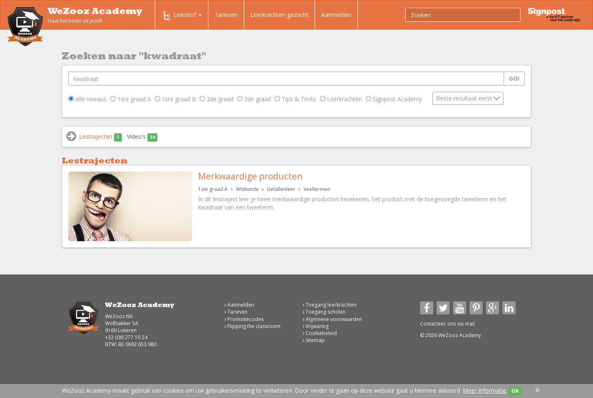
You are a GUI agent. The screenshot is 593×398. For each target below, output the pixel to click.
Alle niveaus (87, 99)
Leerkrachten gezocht (279, 15)
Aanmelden (336, 15)
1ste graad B (175, 99)
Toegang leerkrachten (330, 304)
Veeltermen (317, 189)
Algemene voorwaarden (332, 319)
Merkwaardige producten (250, 176)
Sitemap (314, 340)
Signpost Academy (394, 99)
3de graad (254, 99)
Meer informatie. (485, 390)
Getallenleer (281, 189)
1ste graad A (130, 99)
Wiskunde (247, 189)
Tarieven (226, 15)
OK (515, 390)
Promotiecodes (244, 319)
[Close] (537, 390)
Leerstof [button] (181, 16)
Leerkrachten (341, 99)
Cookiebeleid (320, 333)
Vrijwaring (316, 326)
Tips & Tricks (295, 99)
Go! (514, 78)
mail (470, 323)
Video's (142, 137)
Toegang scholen (324, 311)
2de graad (216, 99)
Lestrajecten (100, 137)
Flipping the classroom (252, 326)
